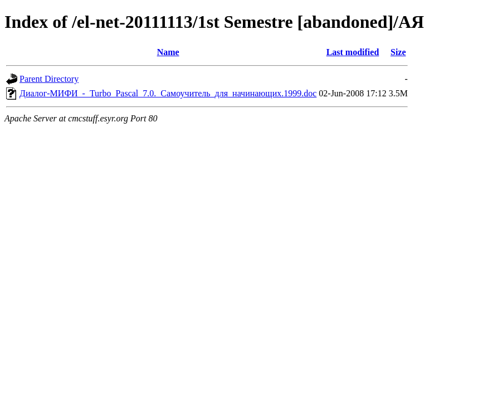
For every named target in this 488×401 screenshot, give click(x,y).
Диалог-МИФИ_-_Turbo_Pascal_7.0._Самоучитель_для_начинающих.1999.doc (167, 93)
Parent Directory (49, 79)
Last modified (352, 52)
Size (398, 52)
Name (168, 52)
